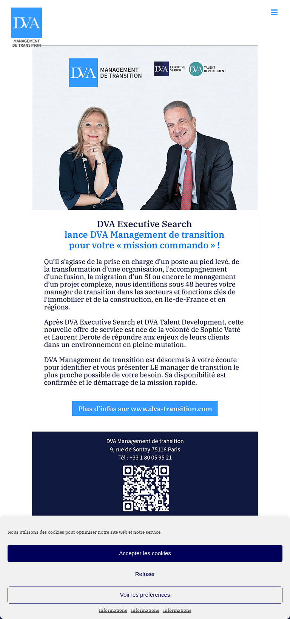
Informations (113, 610)
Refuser (145, 574)
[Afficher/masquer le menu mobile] (275, 12)
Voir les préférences (145, 594)
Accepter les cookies (145, 553)
